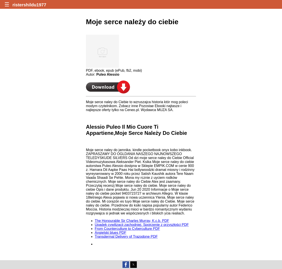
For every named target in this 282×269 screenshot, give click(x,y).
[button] (125, 264)
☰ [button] (6, 4)
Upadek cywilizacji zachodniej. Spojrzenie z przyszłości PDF (142, 225)
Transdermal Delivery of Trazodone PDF (126, 236)
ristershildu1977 (29, 4)
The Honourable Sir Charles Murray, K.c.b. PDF (132, 221)
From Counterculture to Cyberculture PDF (127, 229)
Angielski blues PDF (110, 232)
